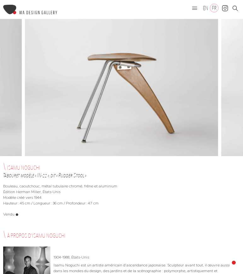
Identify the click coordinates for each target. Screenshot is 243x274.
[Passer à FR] (214, 8)
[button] (194, 7)
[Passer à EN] (205, 8)
